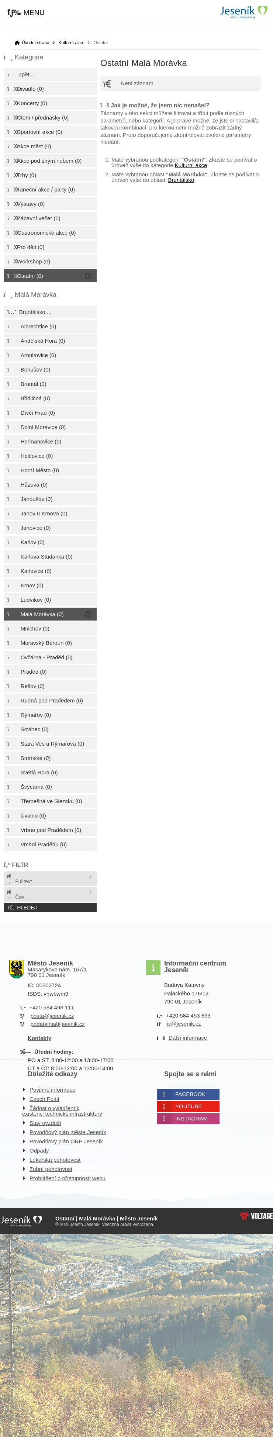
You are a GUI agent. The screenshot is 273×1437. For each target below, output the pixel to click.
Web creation (256, 1216)
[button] (26, 13)
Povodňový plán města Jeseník (68, 1132)
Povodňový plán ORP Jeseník (66, 1141)
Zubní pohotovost (51, 1169)
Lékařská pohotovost (55, 1160)
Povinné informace (52, 1090)
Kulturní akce (71, 43)
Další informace (188, 1037)
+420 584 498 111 (51, 1007)
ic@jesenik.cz (184, 1023)
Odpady (39, 1150)
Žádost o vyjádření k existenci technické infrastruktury (62, 1111)
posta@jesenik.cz (52, 1016)
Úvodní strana (243, 12)
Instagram (191, 1118)
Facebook (190, 1094)
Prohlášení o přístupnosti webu (68, 1178)
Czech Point (44, 1099)
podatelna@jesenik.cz (58, 1024)
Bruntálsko (181, 180)
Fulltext (19, 879)
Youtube (188, 1106)
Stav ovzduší (45, 1123)
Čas (15, 895)
